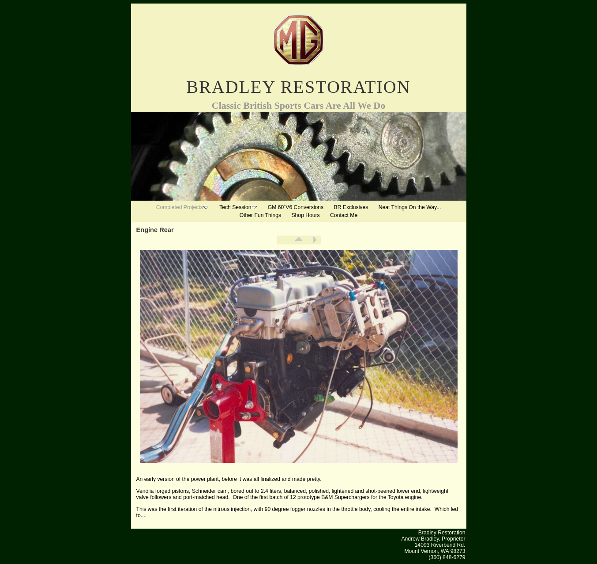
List (299, 240)
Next (314, 240)
